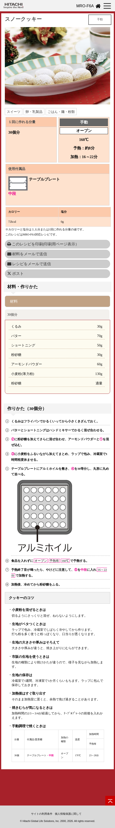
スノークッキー (23, 19)
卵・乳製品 (33, 112)
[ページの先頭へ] (110, 801)
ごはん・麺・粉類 (61, 112)
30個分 (12, 314)
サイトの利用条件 (41, 813)
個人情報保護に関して (68, 813)
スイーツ (13, 112)
